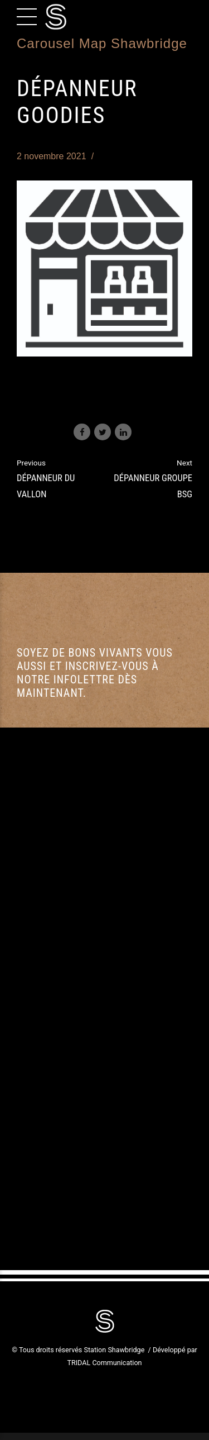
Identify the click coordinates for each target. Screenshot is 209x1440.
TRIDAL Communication (104, 1362)
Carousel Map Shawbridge (102, 43)
